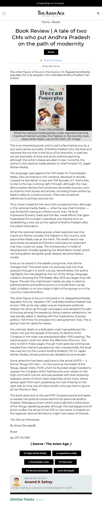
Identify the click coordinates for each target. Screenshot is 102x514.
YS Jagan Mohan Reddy (35, 453)
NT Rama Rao (66, 462)
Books (51, 52)
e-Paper (41, 3)
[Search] (98, 13)
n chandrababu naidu (39, 462)
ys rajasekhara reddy (66, 453)
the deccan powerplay (37, 470)
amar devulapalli (66, 470)
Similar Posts (22, 499)
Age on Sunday (54, 3)
